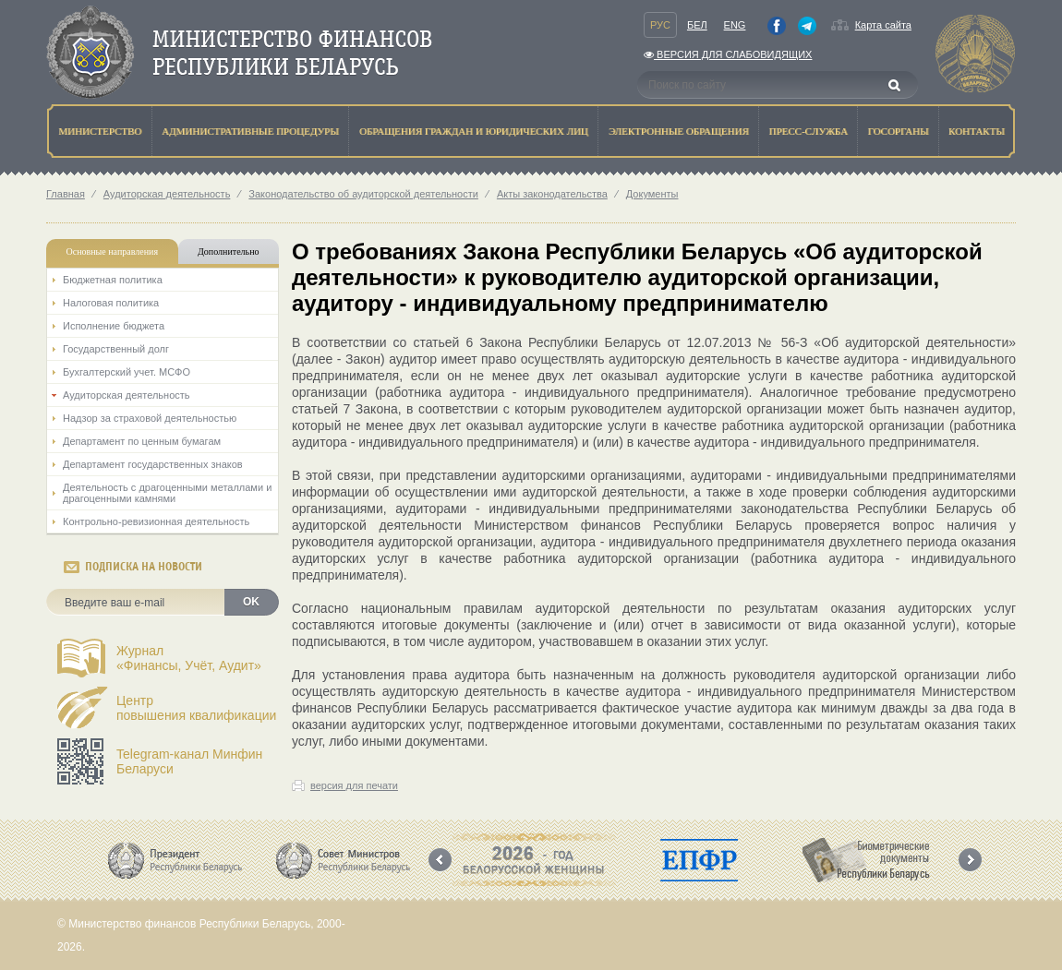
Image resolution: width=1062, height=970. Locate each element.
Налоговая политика (111, 302)
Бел (697, 24)
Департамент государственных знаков (153, 464)
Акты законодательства (552, 193)
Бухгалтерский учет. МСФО (126, 371)
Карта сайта (883, 24)
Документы (652, 193)
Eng (735, 24)
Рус (660, 24)
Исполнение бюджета (113, 325)
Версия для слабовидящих (728, 54)
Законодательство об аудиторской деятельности (363, 193)
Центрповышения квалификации (196, 708)
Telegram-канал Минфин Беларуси (189, 761)
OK (251, 601)
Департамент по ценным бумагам (142, 441)
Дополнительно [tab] (228, 251)
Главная (65, 193)
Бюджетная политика (113, 279)
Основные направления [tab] (112, 251)
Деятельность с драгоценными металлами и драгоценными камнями (167, 493)
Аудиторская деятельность (167, 193)
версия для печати (354, 785)
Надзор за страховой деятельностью (149, 418)
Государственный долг (116, 348)
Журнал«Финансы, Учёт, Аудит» (188, 658)
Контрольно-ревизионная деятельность (156, 521)
